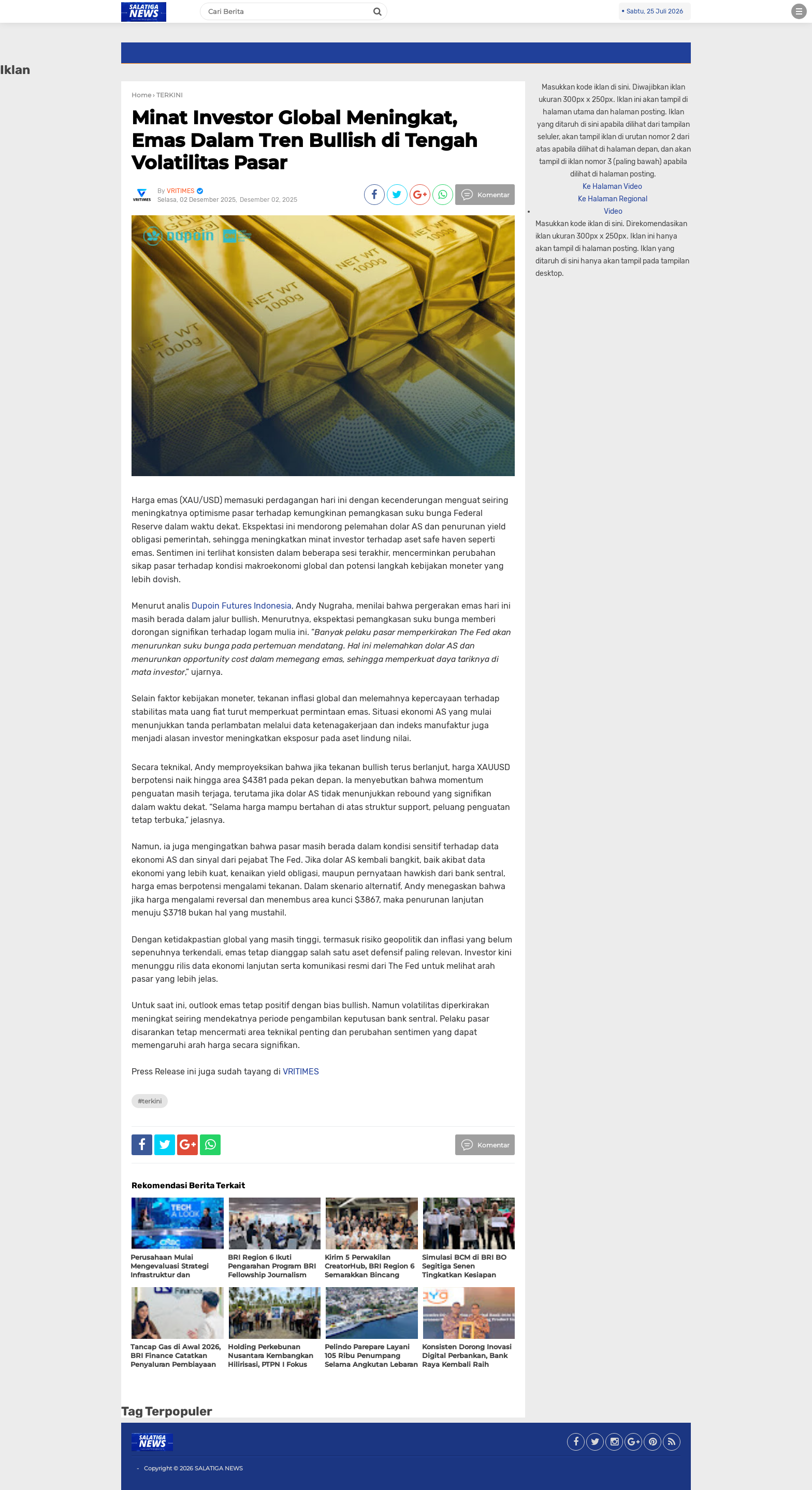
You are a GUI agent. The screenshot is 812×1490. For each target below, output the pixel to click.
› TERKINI (168, 95)
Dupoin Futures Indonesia (242, 606)
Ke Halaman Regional (613, 199)
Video (613, 211)
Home (141, 95)
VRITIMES (301, 1071)
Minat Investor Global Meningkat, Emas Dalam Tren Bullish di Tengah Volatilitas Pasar (304, 139)
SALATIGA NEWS (219, 1468)
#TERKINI (150, 1101)
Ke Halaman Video (613, 186)
